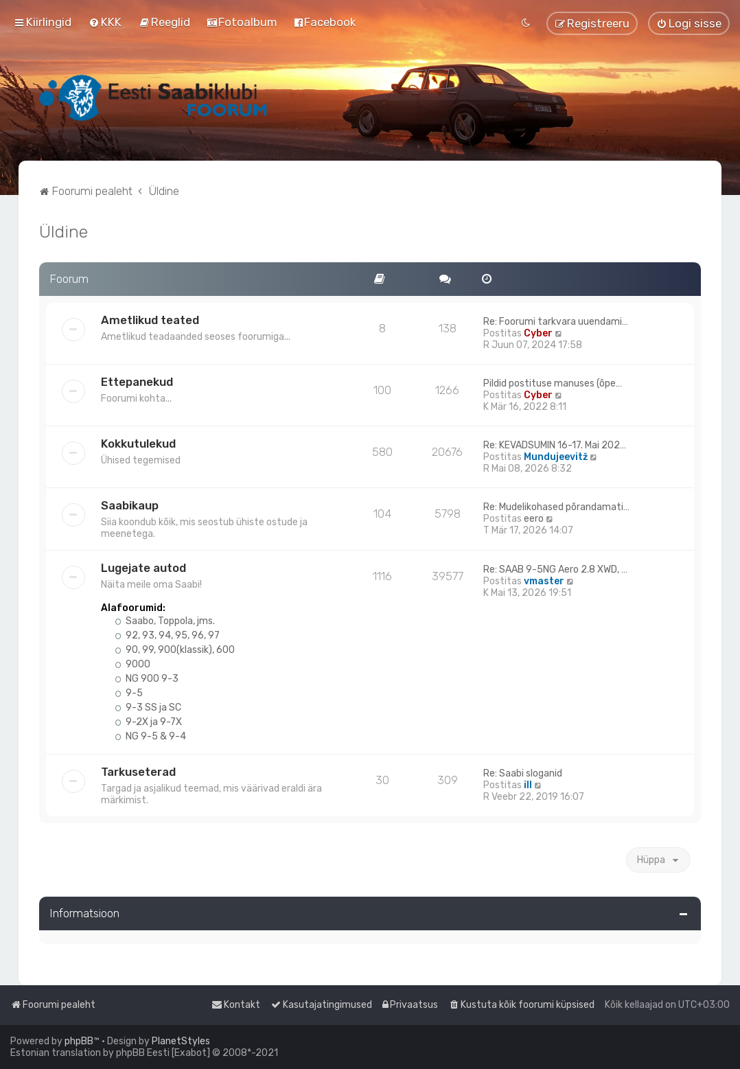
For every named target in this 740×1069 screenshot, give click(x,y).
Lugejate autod (143, 568)
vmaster (544, 581)
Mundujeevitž (556, 457)
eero (534, 519)
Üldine (63, 231)
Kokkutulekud (138, 443)
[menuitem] (105, 22)
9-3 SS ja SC (148, 707)
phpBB (79, 1041)
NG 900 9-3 (146, 679)
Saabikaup (130, 505)
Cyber (538, 333)
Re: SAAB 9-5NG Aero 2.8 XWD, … (555, 569)
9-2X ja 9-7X (148, 722)
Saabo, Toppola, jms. (165, 621)
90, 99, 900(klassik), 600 (175, 650)
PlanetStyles (181, 1041)
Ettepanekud (137, 382)
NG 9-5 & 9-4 (150, 736)
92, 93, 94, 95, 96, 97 (167, 635)
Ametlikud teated (150, 320)
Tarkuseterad (138, 772)
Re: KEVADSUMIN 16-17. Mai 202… (554, 445)
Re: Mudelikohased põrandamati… (556, 507)
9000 (132, 664)
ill (528, 785)
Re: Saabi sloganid (522, 773)
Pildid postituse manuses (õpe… (552, 383)
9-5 (129, 693)
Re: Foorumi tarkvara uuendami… (555, 321)
